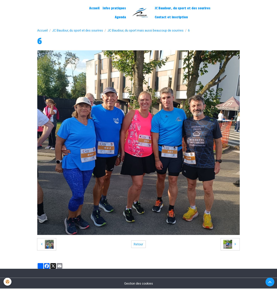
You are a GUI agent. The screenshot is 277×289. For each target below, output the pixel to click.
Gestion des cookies (138, 283)
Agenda (120, 17)
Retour (138, 244)
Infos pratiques (114, 8)
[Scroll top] (270, 282)
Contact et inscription (171, 17)
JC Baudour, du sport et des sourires (182, 8)
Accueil (94, 8)
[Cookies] (7, 282)
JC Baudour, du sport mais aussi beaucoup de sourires (145, 30)
